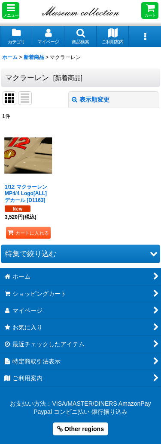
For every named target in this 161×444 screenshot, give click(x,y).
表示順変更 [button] (90, 99)
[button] (10, 10)
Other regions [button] (80, 428)
